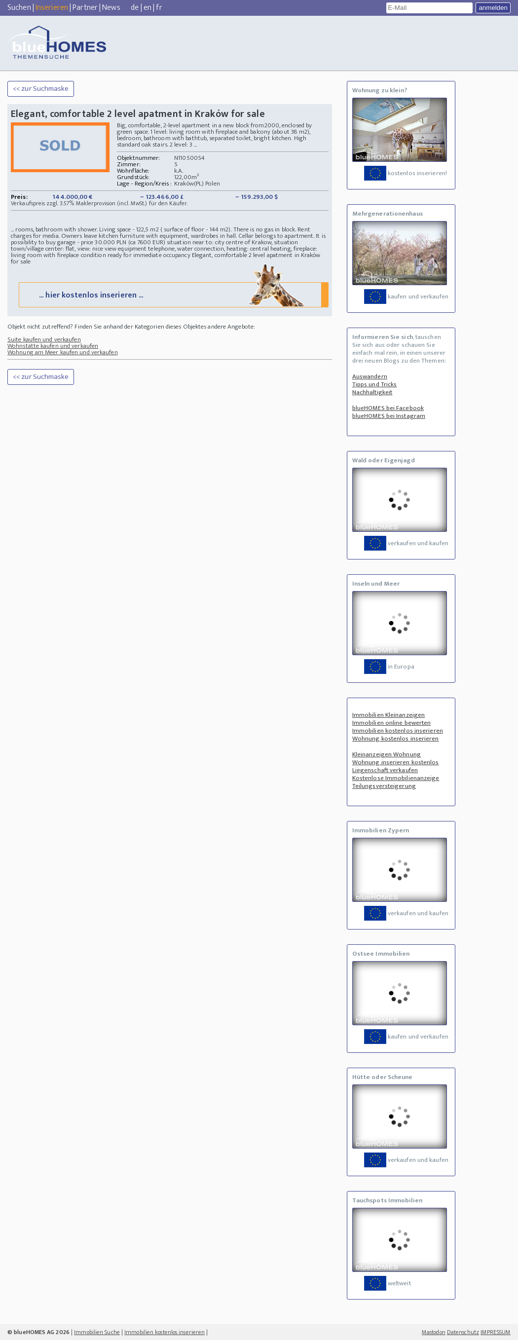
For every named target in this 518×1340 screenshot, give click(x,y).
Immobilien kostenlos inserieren (397, 730)
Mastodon (433, 1332)
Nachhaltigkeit (372, 392)
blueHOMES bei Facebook (388, 408)
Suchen (19, 7)
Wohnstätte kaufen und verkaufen (52, 345)
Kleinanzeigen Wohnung (386, 754)
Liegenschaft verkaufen (385, 770)
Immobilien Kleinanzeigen (388, 714)
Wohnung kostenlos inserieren (395, 738)
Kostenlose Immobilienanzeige (396, 778)
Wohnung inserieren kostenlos (395, 762)
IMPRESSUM (496, 1332)
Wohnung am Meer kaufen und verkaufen (62, 352)
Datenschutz (463, 1332)
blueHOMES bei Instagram (388, 415)
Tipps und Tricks (374, 384)
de (135, 7)
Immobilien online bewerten (391, 722)
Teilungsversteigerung (384, 786)
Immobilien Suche (97, 1332)
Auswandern (369, 376)
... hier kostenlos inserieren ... (172, 294)
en (147, 7)
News (111, 7)
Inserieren (52, 7)
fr (159, 7)
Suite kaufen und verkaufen (44, 339)
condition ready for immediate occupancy (135, 255)
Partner (85, 7)
